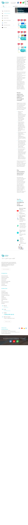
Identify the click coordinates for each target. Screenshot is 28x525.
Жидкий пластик (4, 285)
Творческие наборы (4, 282)
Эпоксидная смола (4, 275)
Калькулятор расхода (5, 301)
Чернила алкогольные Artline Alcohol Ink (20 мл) (21, 33)
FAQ (2, 300)
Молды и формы (4, 278)
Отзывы (2, 296)
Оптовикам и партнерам (5, 295)
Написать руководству (6, 269)
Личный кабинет (13, 3)
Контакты (3, 303)
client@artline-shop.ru (7, 310)
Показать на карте (7, 321)
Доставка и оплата (4, 292)
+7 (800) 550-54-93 (25, 2)
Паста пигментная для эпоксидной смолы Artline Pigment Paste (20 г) (21, 21)
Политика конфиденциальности (6, 333)
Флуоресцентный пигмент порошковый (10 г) (24, 33)
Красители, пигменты (5, 277)
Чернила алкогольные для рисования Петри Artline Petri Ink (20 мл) (18, 45)
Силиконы (3, 284)
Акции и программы (4, 293)
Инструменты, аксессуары (5, 281)
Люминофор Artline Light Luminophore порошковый (21, 45)
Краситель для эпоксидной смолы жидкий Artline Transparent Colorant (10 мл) (18, 21)
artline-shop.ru (6, 307)
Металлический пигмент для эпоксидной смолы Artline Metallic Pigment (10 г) (24, 21)
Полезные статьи (4, 299)
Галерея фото (3, 297)
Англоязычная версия (4, 329)
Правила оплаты (3, 327)
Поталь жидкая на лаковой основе (18, 33)
